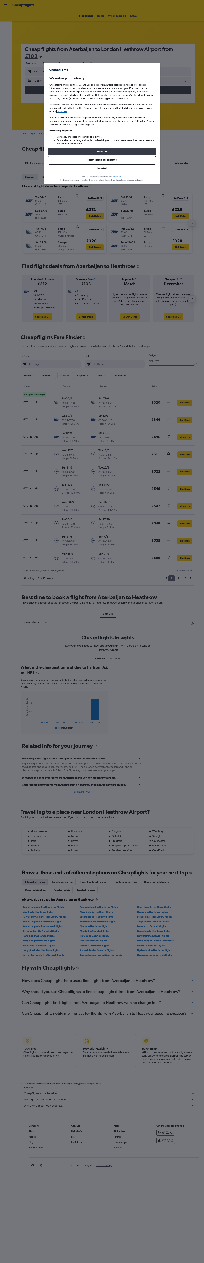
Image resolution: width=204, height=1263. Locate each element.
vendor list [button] (61, 111)
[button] (102, 151)
